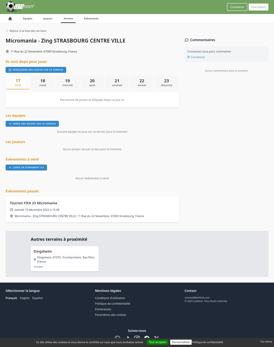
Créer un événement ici (26, 167)
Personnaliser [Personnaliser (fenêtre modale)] (181, 342)
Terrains (68, 18)
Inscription (258, 7)
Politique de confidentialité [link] (207, 342)
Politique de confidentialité (112, 304)
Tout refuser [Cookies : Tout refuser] (266, 341)
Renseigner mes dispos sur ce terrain (36, 69)
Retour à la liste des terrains (26, 31)
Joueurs (48, 18)
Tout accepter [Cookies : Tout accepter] (158, 342)
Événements (91, 18)
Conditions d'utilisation (110, 298)
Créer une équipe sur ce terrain (32, 123)
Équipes (27, 18)
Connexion (237, 7)
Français (11, 298)
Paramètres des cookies (110, 315)
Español (37, 298)
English (24, 298)
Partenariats (103, 309)
